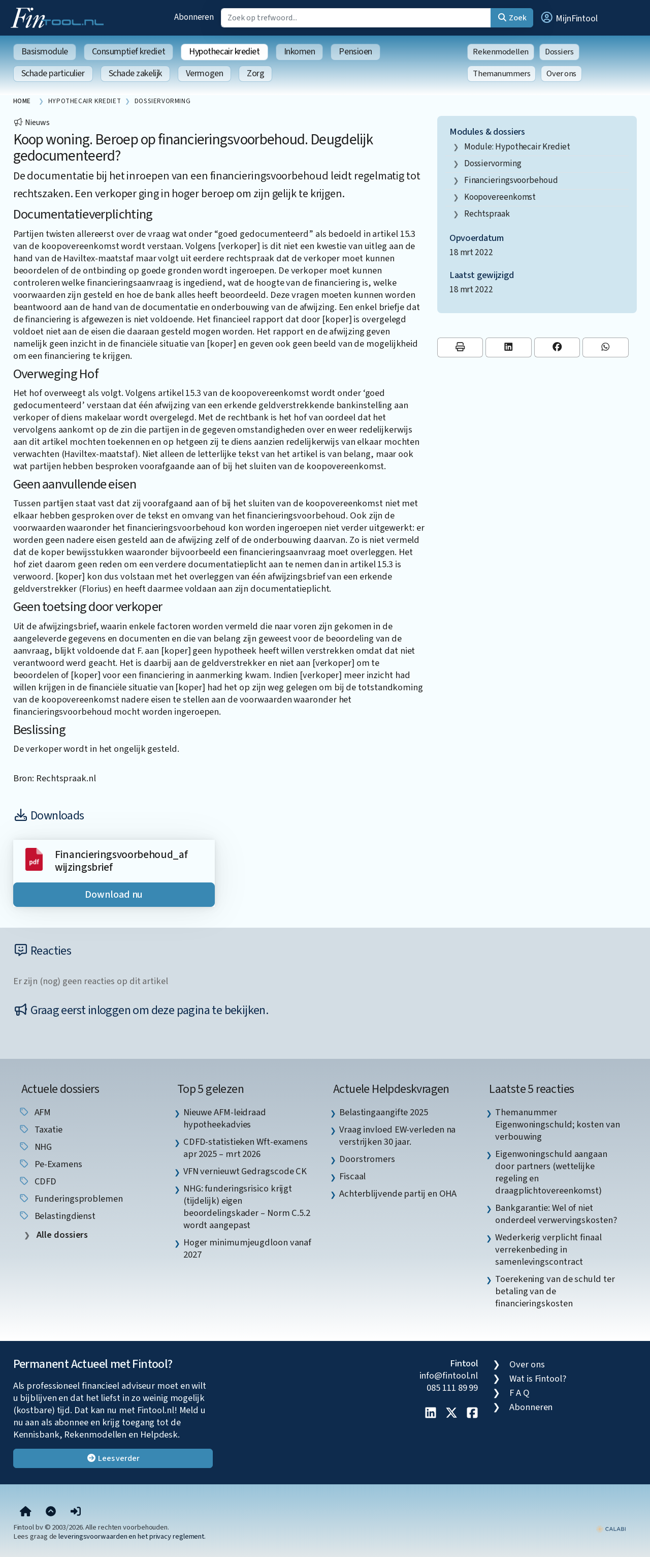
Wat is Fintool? (537, 1378)
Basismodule (44, 51)
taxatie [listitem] (40, 1129)
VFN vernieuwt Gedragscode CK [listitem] (245, 1171)
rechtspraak (487, 213)
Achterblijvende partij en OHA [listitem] (398, 1193)
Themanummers (501, 74)
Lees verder (113, 1458)
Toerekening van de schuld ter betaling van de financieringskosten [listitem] (554, 1291)
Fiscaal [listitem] (352, 1176)
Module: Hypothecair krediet (517, 146)
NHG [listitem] (35, 1146)
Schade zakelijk (135, 73)
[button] (568, 17)
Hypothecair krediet (224, 51)
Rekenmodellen (501, 52)
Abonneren (194, 17)
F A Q (519, 1392)
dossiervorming (493, 163)
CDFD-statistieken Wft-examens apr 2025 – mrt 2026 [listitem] (245, 1148)
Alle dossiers (61, 1235)
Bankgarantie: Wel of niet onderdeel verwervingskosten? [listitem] (555, 1214)
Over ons (561, 74)
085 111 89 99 (452, 1387)
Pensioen (355, 51)
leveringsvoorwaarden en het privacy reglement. (132, 1536)
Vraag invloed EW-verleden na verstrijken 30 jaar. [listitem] (397, 1135)
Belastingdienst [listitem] (57, 1216)
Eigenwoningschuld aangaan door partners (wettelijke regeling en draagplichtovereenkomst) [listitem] (551, 1172)
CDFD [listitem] (37, 1181)
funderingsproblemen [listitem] (70, 1198)
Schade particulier (53, 73)
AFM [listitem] (34, 1112)
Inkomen (299, 51)
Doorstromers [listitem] (367, 1159)
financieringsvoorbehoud (511, 180)
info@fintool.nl (448, 1375)
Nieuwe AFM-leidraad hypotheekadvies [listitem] (224, 1118)
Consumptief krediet (128, 51)
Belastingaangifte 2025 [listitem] (383, 1112)
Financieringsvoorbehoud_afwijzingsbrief (121, 861)
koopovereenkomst (500, 197)
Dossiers (559, 52)
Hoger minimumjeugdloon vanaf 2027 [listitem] (247, 1248)
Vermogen (204, 73)
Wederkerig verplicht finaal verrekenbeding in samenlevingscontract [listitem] (548, 1249)
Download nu (114, 895)
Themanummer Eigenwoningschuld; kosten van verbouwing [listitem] (557, 1124)
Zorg (255, 73)
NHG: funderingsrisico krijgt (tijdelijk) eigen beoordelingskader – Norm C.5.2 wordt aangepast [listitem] (246, 1207)
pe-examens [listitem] (50, 1164)
